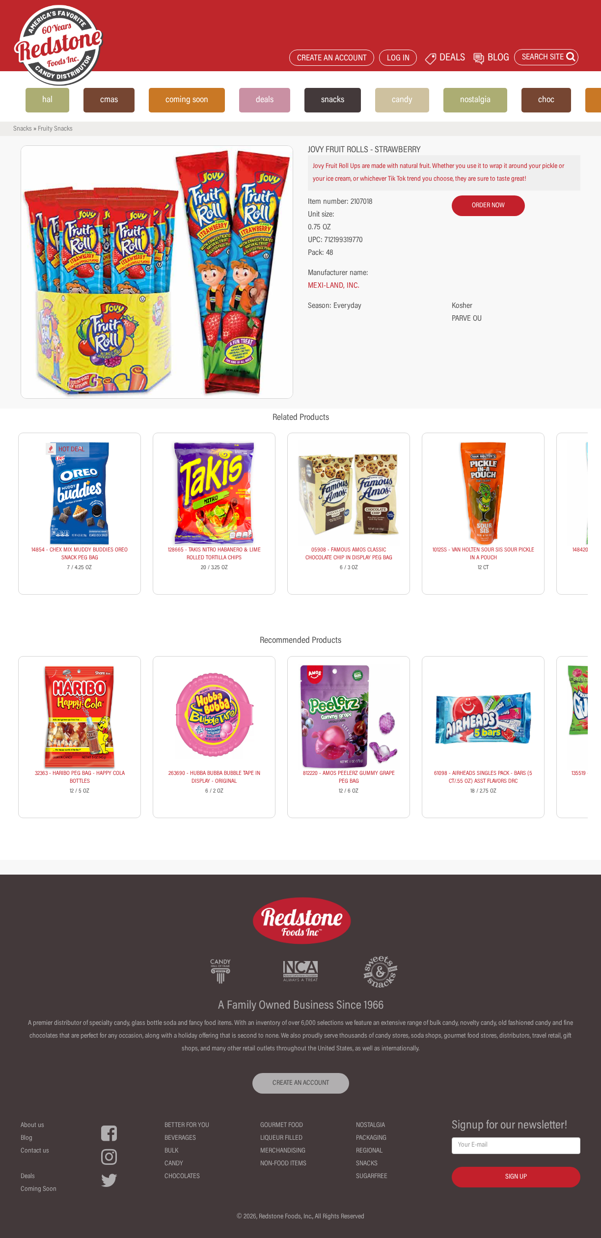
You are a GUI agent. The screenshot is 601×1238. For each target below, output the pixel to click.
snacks (332, 100)
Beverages (180, 1138)
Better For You (186, 1125)
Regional (369, 1151)
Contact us (35, 1151)
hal (47, 100)
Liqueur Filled (281, 1138)
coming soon (186, 100)
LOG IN (398, 59)
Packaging (371, 1138)
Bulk (171, 1151)
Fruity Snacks (55, 129)
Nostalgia (370, 1125)
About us (32, 1125)
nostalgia (475, 100)
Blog (26, 1138)
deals (264, 100)
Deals (28, 1176)
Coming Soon (38, 1189)
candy (402, 100)
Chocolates (182, 1176)
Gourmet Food (281, 1125)
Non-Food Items (283, 1163)
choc (546, 100)
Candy (173, 1163)
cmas (109, 100)
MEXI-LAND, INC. (333, 286)
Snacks (22, 129)
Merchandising (282, 1151)
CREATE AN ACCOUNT (332, 59)
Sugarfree (371, 1176)
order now (488, 205)
